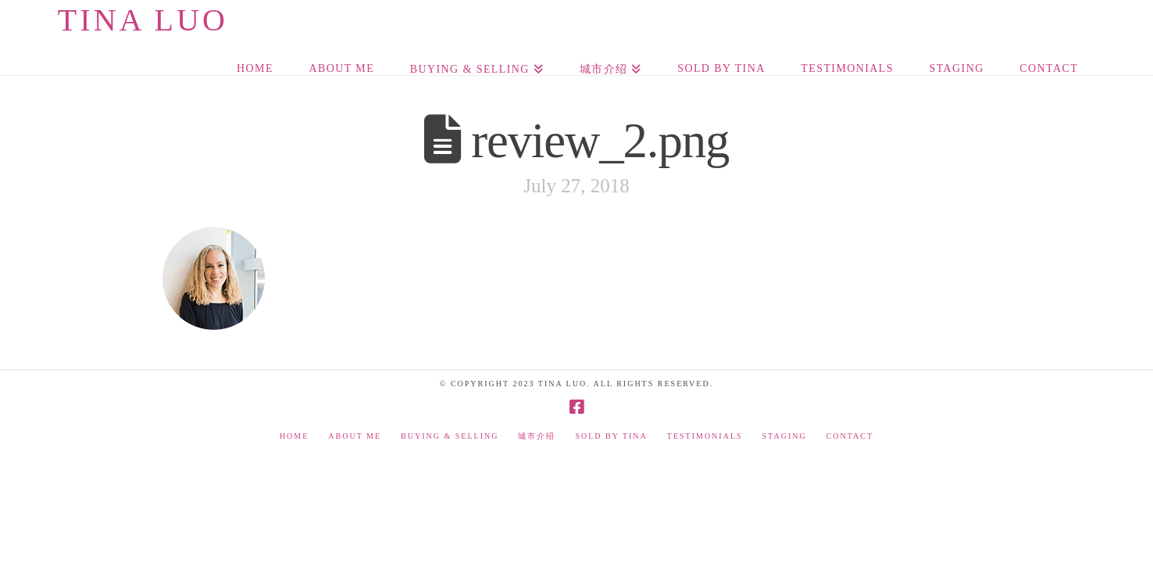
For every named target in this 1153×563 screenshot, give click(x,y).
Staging (784, 436)
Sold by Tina (611, 436)
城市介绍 (536, 436)
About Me (354, 436)
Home (294, 436)
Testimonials (705, 436)
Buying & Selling (449, 436)
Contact (849, 436)
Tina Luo (143, 20)
